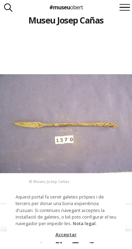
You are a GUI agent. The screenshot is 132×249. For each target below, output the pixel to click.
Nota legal (84, 223)
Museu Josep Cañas (65, 20)
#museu (66, 7)
